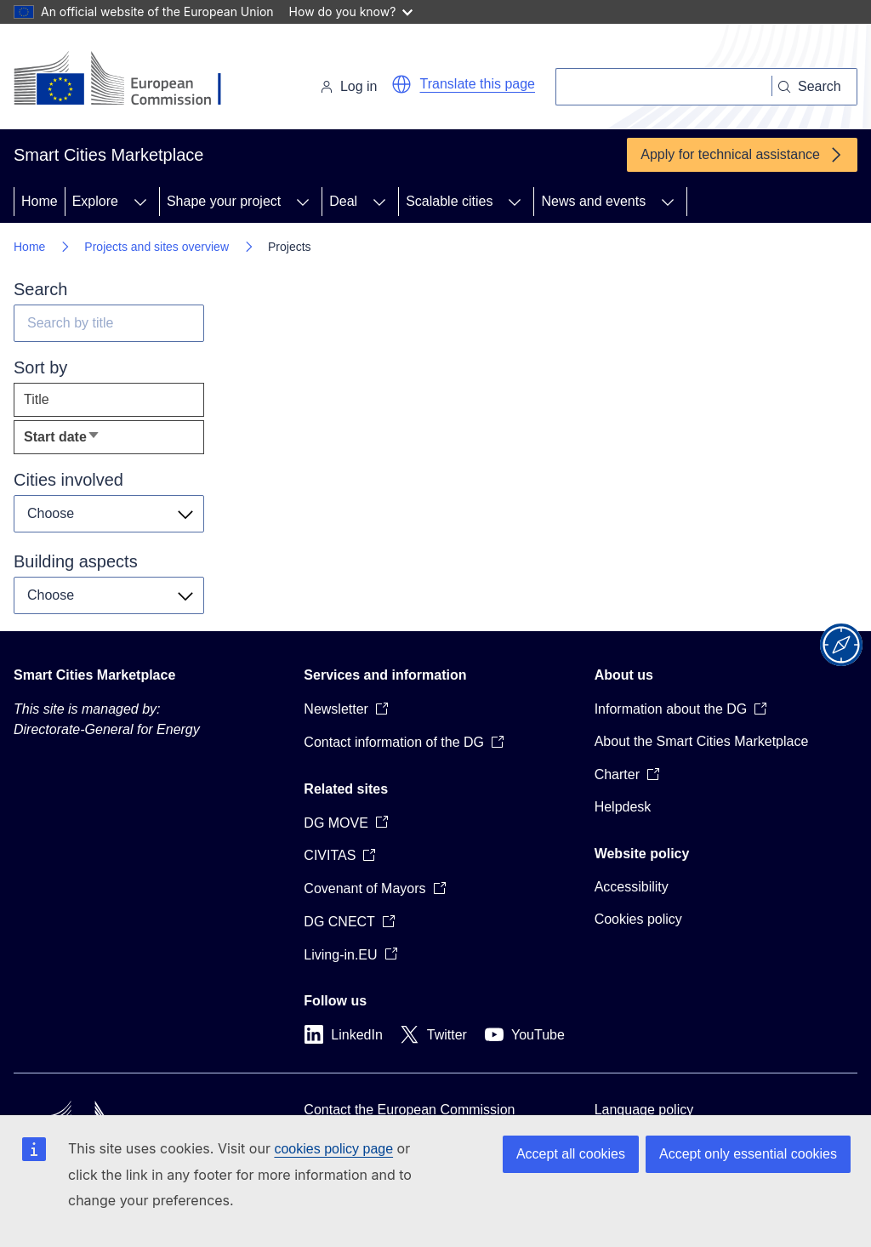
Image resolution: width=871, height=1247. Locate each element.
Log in (349, 86)
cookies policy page (333, 1149)
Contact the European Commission (409, 1109)
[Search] (663, 86)
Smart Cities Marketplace (94, 675)
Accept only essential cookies (748, 1154)
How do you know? (351, 11)
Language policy (644, 1109)
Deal (343, 201)
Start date (89, 441)
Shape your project (224, 201)
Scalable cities (449, 201)
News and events (593, 201)
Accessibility (632, 887)
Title (36, 399)
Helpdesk (623, 807)
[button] (401, 84)
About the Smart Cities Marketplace (702, 741)
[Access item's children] (140, 201)
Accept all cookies (570, 1154)
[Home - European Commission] (131, 80)
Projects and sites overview (156, 246)
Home (39, 201)
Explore (95, 201)
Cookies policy (638, 919)
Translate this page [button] (477, 84)
